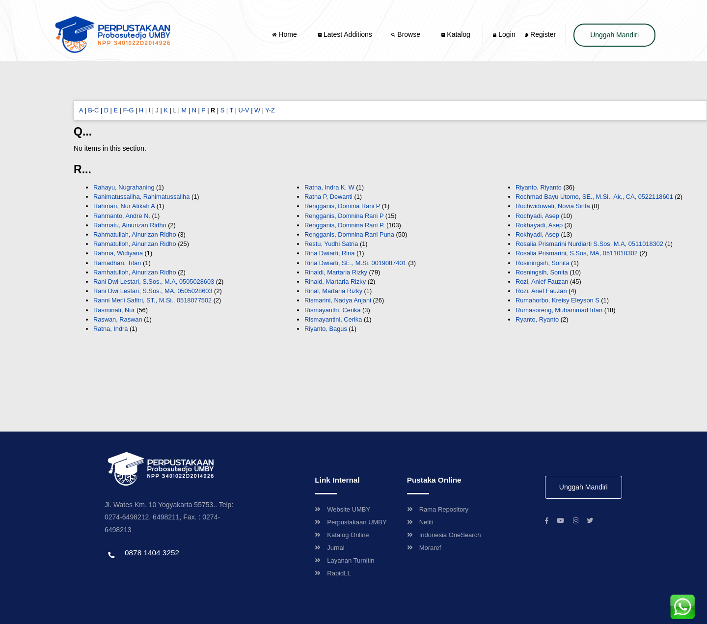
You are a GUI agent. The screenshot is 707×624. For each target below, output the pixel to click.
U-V (244, 110)
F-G (128, 110)
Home (285, 34)
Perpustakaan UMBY (350, 522)
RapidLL (333, 573)
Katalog (455, 34)
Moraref (424, 547)
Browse (406, 34)
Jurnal (329, 547)
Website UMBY (342, 509)
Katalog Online (342, 535)
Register (540, 34)
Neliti (420, 522)
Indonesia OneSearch (444, 535)
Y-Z (269, 110)
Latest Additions (345, 34)
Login (504, 34)
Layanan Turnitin (344, 560)
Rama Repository (437, 509)
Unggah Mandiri (614, 35)
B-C (93, 110)
